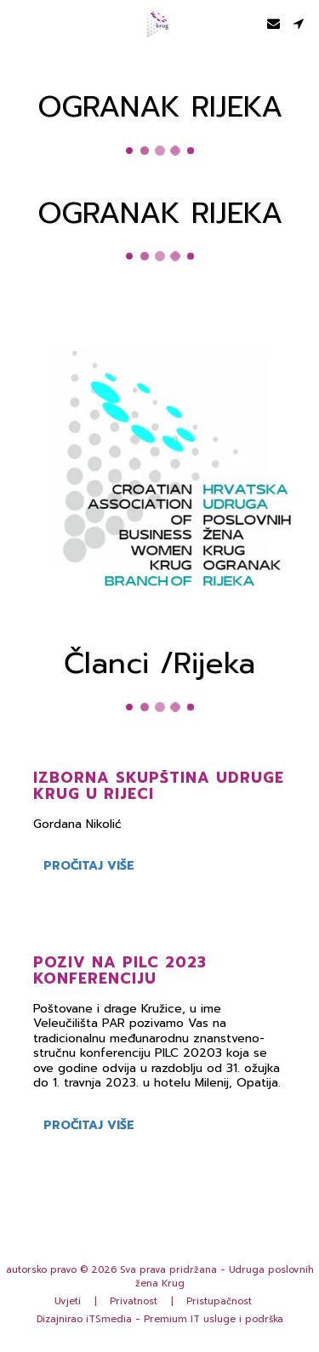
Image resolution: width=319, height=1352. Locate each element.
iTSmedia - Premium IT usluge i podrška (184, 1319)
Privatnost (133, 1301)
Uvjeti (67, 1301)
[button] (18, 23)
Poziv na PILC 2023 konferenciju (120, 974)
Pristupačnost (219, 1301)
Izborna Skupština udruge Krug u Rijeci (158, 789)
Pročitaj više (88, 869)
